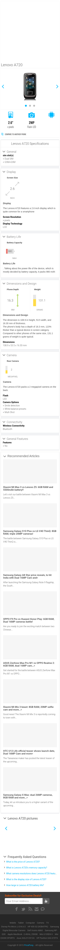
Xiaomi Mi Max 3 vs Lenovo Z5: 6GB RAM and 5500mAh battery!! (28, 488)
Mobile (13, 923)
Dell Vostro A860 (35, 930)
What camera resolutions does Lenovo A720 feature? (32, 873)
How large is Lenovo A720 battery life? (25, 885)
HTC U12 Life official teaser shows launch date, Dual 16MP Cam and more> (29, 752)
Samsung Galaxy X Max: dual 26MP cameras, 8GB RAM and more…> (28, 796)
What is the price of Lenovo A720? (23, 861)
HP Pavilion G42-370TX (47, 938)
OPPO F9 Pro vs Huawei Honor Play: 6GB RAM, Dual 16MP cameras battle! (28, 620)
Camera (41, 923)
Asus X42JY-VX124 (25, 938)
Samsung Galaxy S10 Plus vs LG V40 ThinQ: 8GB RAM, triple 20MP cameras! (29, 532)
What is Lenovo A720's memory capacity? (26, 867)
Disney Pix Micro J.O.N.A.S (13, 926)
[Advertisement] (30, 31)
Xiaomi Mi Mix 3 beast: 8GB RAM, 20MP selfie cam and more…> (28, 708)
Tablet (21, 923)
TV (47, 923)
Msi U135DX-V (46, 934)
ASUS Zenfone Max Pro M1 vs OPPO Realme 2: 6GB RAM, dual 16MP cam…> (29, 664)
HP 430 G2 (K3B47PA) (38, 926)
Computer (30, 923)
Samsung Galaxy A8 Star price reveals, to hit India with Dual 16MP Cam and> (27, 576)
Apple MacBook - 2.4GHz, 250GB (22, 934)
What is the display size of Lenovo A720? (26, 879)
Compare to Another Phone (13, 134)
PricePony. (29, 945)
